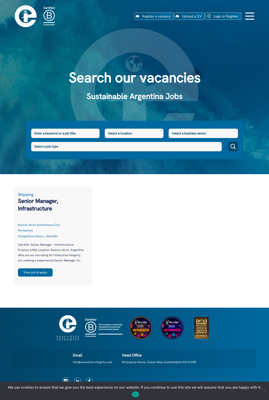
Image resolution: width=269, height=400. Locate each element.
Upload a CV (192, 16)
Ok (135, 394)
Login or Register (225, 16)
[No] (264, 391)
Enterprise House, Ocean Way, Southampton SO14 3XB (159, 362)
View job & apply (35, 272)
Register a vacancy (156, 16)
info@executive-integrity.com (92, 362)
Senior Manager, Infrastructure (38, 204)
